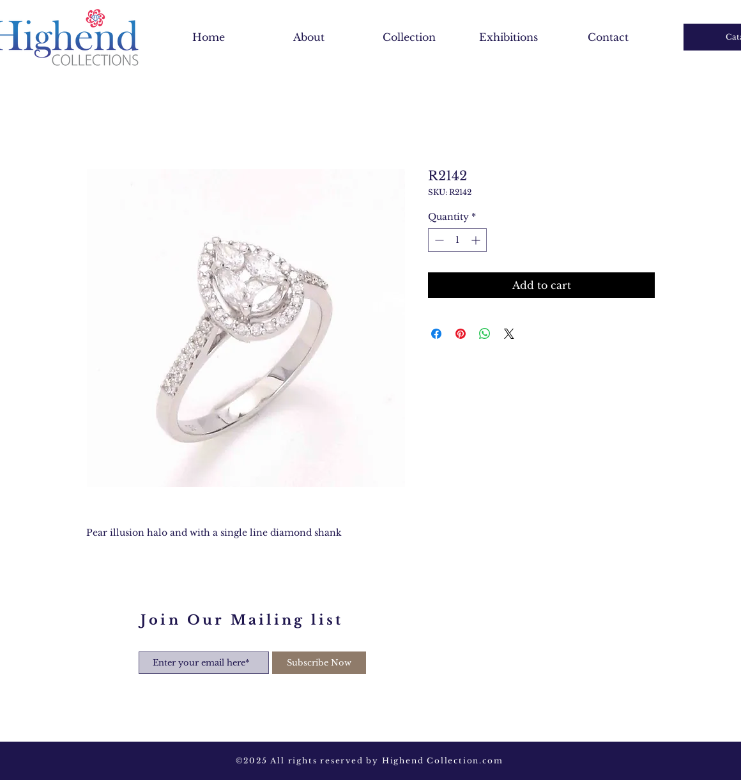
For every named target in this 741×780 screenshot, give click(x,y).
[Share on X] (509, 333)
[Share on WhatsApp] (485, 333)
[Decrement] (438, 240)
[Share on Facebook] (436, 333)
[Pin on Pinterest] (460, 333)
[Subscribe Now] (319, 662)
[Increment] (477, 240)
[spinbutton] (457, 240)
